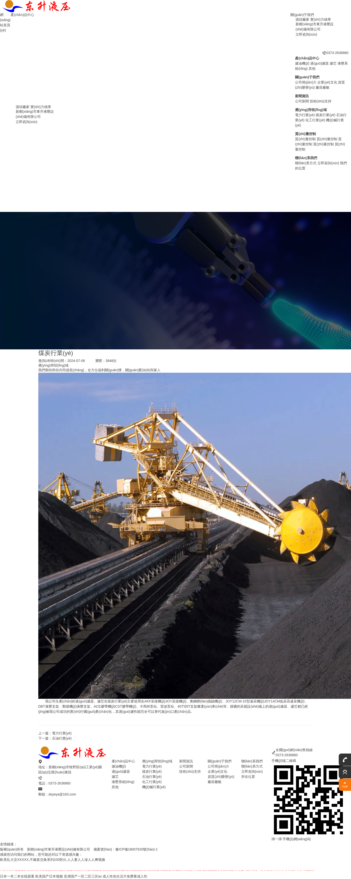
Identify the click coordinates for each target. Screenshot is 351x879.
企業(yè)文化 (217, 771)
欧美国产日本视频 (49, 876)
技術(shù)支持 (190, 771)
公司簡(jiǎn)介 (218, 766)
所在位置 (248, 777)
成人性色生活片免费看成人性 (125, 876)
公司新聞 (186, 766)
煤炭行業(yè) (152, 771)
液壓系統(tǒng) (123, 782)
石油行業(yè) (62, 738)
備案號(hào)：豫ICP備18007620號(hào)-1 (126, 849)
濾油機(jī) (69, 204)
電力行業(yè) (62, 733)
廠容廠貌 (214, 782)
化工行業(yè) (152, 782)
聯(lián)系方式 (252, 766)
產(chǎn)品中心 (22, 15)
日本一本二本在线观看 (17, 876)
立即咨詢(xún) (252, 771)
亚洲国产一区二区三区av (83, 876)
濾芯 (115, 777)
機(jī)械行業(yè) (154, 787)
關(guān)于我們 (302, 15)
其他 (115, 787)
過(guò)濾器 (316, 186)
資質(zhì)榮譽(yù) (221, 777)
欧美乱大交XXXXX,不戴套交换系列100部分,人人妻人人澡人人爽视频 (52, 860)
